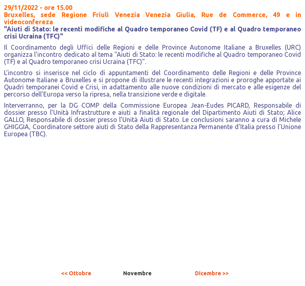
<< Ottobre (76, 273)
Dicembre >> (212, 273)
